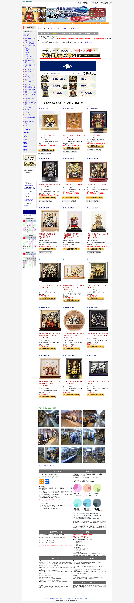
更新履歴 (26, 206)
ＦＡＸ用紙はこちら (29, 193)
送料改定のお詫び (29, 185)
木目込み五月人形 (30, 87)
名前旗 (27, 112)
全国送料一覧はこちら (30, 188)
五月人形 (26, 35)
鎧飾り (28, 54)
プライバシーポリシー (67, 598)
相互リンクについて (29, 200)
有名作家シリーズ (30, 107)
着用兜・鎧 (28, 72)
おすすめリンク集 (29, 199)
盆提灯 (25, 139)
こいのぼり (26, 129)
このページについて (78, 598)
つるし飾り (28, 114)
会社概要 (47, 598)
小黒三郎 (26, 132)
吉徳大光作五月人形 (62, 28)
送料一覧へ (88, 42)
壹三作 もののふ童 (30, 92)
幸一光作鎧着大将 (30, 89)
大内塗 (25, 136)
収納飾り (28, 52)
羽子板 (25, 143)
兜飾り (28, 51)
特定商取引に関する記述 (56, 598)
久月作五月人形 (29, 43)
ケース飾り (29, 56)
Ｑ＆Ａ (27, 125)
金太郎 (27, 109)
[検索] (27, 172)
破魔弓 (25, 146)
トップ (40, 28)
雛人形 (25, 150)
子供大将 (28, 58)
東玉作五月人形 (29, 69)
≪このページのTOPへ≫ (46, 465)
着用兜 (28, 49)
